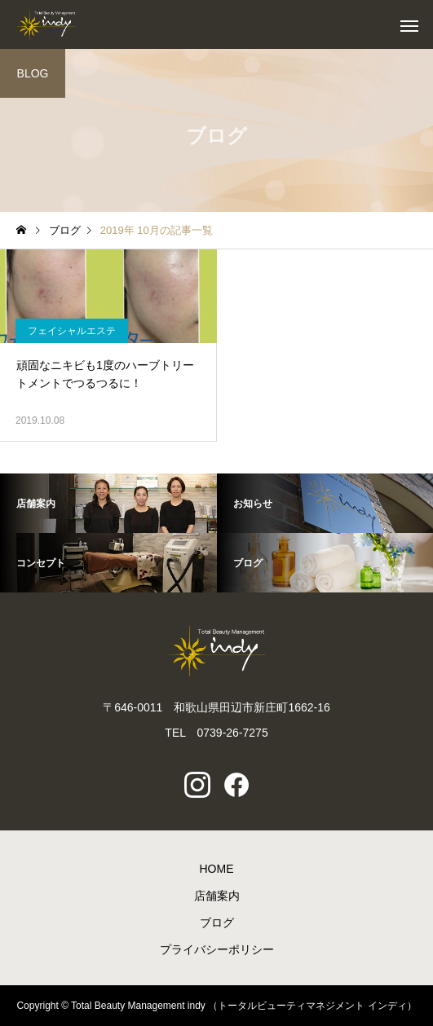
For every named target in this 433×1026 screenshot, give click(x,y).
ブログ (217, 922)
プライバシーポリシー (217, 949)
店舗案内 (217, 895)
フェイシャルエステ (72, 331)
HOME (217, 868)
